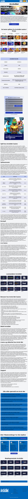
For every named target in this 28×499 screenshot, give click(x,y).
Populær (3, 33)
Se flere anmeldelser (14, 453)
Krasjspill (17, 33)
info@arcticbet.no (24, 491)
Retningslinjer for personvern (16, 491)
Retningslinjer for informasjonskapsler (16, 493)
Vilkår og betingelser (15, 489)
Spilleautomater (24, 33)
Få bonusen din (14, 24)
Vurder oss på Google (23, 438)
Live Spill (10, 33)
